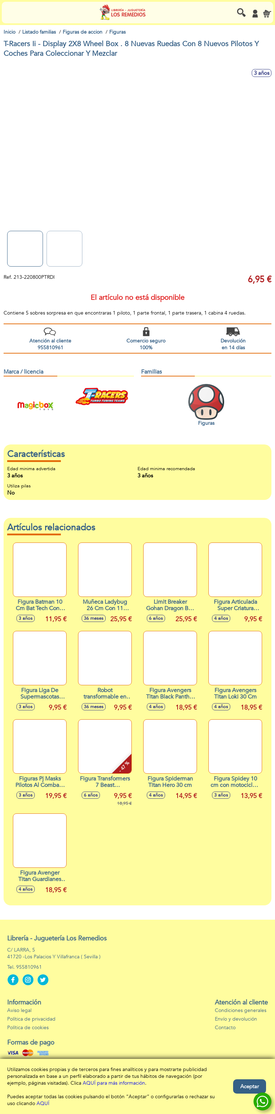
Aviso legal (19, 1010)
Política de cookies (28, 1027)
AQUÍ (43, 1103)
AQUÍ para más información (114, 1083)
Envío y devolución (236, 1019)
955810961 (29, 967)
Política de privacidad (31, 1019)
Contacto (225, 1027)
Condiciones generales (240, 1010)
